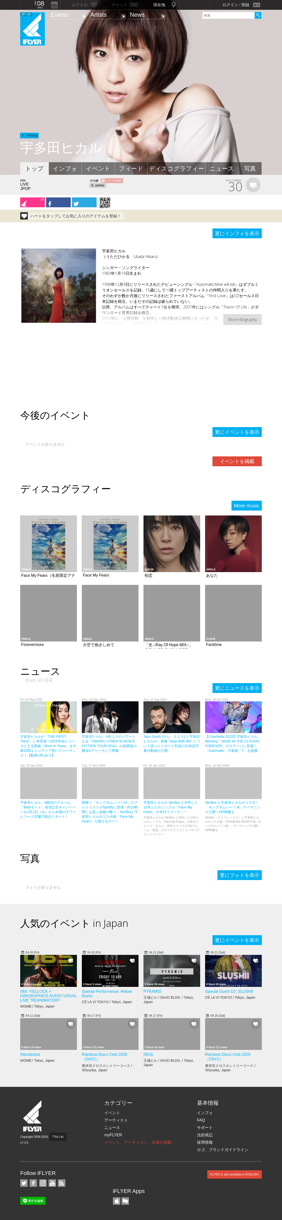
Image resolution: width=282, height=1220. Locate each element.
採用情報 (205, 1142)
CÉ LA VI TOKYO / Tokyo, (107, 1002)
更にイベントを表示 (237, 432)
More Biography (242, 319)
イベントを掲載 (237, 461)
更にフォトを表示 (239, 875)
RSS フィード (61, 1183)
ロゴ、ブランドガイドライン (222, 1150)
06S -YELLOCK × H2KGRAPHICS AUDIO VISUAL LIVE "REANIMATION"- (48, 995)
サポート (205, 1127)
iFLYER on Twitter (24, 1183)
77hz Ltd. (58, 1137)
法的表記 (205, 1135)
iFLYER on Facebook (33, 1183)
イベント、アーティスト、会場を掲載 (137, 1142)
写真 (250, 168)
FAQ (201, 1120)
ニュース (222, 168)
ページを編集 (114, 180)
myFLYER (113, 1135)
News (137, 14)
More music (246, 505)
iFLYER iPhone (116, 1201)
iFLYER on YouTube (52, 1183)
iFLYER (32, 1116)
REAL (148, 1054)
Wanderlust (30, 1054)
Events (60, 14)
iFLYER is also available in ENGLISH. (234, 1174)
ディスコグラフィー (176, 168)
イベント (98, 168)
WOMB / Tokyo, (37, 1006)
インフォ (65, 168)
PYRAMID (152, 991)
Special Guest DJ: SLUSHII (229, 991)
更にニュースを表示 (237, 688)
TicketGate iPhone (125, 1201)
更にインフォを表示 (237, 233)
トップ (34, 168)
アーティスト (116, 1120)
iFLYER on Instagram (43, 1183)
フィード (131, 168)
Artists (98, 14)
